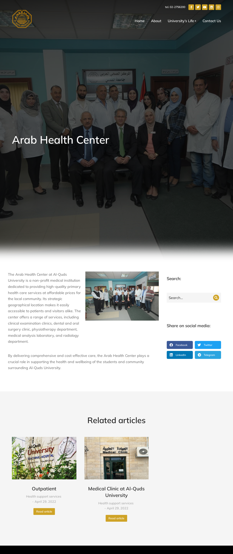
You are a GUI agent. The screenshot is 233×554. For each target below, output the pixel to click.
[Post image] (44, 458)
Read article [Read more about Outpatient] (44, 511)
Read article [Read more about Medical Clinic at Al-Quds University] (116, 518)
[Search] (216, 298)
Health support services (43, 496)
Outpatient (44, 489)
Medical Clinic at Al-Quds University (116, 492)
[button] (180, 345)
